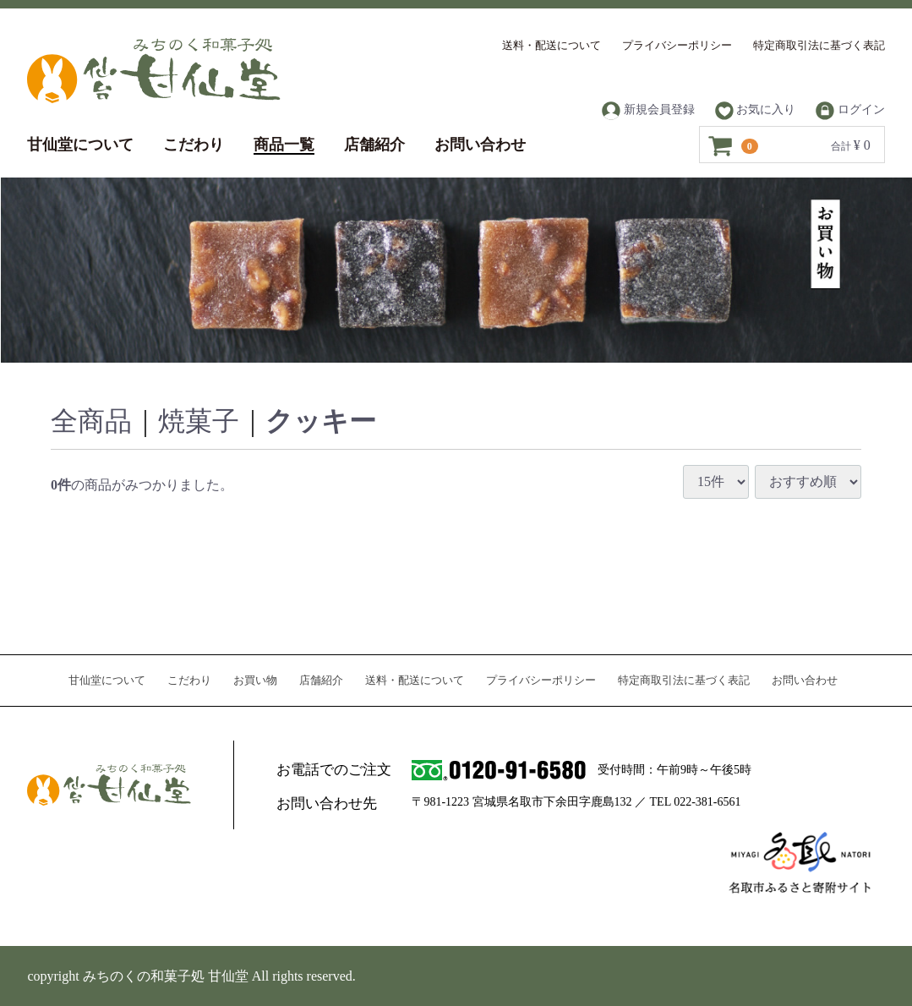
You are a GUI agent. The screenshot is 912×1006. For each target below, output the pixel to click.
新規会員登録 (648, 110)
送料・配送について (551, 45)
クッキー (320, 421)
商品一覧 (284, 144)
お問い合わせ (480, 144)
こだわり (193, 144)
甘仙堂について (80, 144)
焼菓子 (198, 421)
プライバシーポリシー (677, 45)
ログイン (850, 110)
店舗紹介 (374, 144)
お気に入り (755, 110)
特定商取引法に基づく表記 (819, 45)
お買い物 (255, 680)
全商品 (91, 421)
